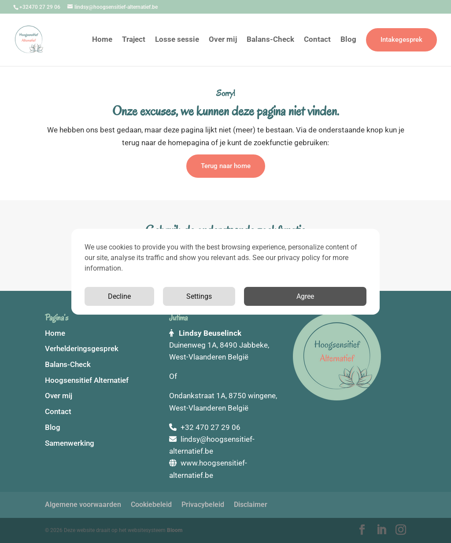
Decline (119, 296)
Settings (199, 296)
